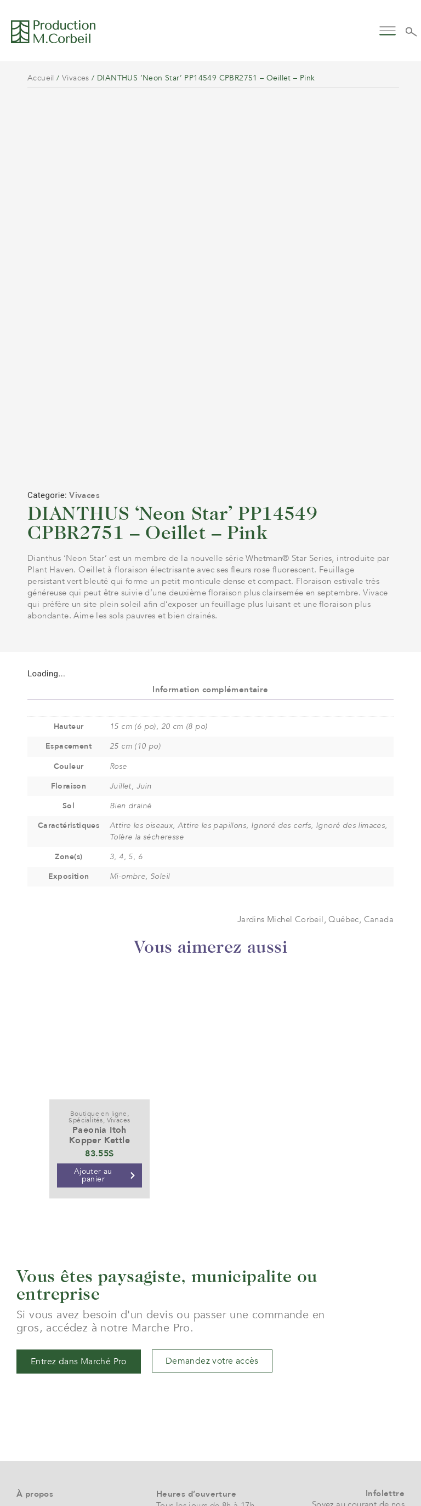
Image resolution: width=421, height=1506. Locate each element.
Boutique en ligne (98, 990)
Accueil (40, 78)
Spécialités (86, 997)
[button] (388, 30)
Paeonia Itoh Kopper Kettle (99, 1012)
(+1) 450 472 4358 (190, 1425)
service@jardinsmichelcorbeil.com (221, 1413)
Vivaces (75, 78)
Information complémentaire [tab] (210, 566)
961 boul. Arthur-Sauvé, (201, 1444)
